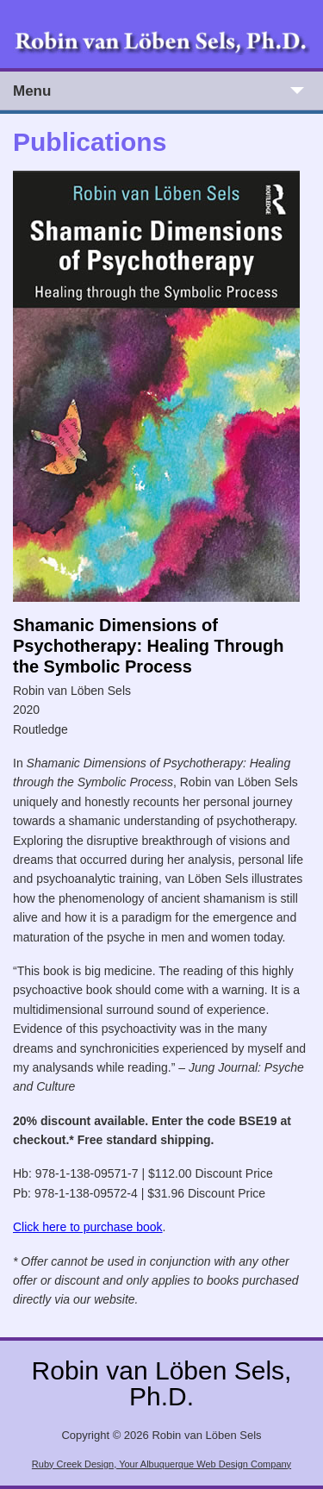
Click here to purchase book (88, 1227)
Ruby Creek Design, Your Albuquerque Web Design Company (161, 1464)
